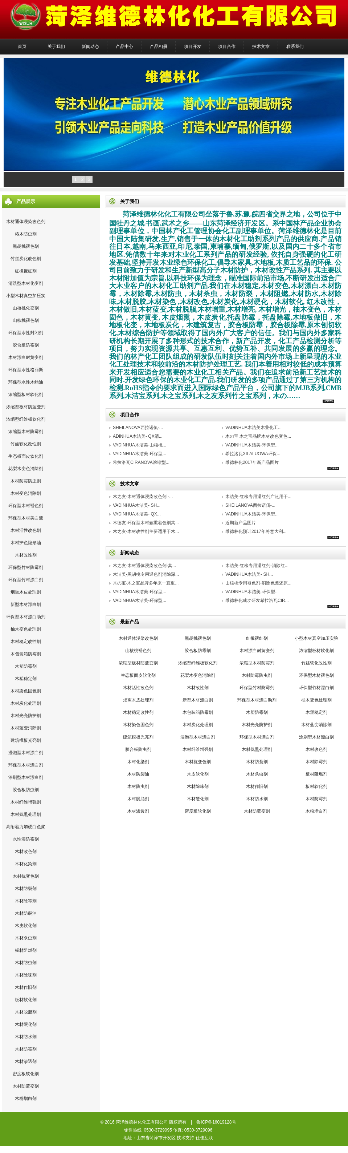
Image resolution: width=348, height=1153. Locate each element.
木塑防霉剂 (26, 666)
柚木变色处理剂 (26, 629)
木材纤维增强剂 (26, 802)
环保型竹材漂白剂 (25, 579)
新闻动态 (90, 46)
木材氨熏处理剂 (26, 814)
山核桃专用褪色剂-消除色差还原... (258, 583)
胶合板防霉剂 (26, 345)
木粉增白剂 (26, 1098)
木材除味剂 (26, 975)
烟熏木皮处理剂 (26, 592)
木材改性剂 (26, 555)
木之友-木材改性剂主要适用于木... (146, 531)
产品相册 (158, 46)
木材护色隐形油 (26, 542)
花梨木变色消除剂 (25, 468)
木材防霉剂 (26, 1049)
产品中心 (124, 46)
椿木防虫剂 (26, 233)
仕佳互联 (204, 1137)
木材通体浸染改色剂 (25, 221)
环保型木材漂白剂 (25, 765)
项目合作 (227, 46)
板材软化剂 (26, 999)
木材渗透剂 (26, 1061)
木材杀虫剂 (26, 937)
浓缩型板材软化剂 (25, 394)
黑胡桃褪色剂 (26, 246)
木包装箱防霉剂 (26, 653)
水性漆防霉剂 (26, 839)
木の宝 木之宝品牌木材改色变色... (258, 436)
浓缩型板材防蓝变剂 (25, 406)
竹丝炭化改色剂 (26, 258)
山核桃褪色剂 (26, 320)
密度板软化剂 (26, 1073)
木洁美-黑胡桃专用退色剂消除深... (146, 574)
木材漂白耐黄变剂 (25, 357)
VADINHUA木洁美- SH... (136, 505)
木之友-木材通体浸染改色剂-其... (144, 565)
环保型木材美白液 (25, 518)
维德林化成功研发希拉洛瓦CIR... (257, 600)
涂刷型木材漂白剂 (25, 777)
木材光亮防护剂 (26, 715)
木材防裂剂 (26, 888)
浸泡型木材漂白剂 (25, 752)
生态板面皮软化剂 (25, 456)
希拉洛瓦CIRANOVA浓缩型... (141, 462)
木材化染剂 (26, 863)
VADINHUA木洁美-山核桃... (139, 445)
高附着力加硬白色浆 (25, 826)
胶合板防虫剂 (26, 789)
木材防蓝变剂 (26, 1086)
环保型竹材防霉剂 (25, 567)
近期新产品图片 (240, 522)
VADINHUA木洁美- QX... (137, 514)
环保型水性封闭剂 (25, 332)
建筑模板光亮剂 (26, 740)
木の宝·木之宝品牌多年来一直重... (146, 583)
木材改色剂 (26, 851)
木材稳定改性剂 (26, 641)
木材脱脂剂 (26, 1012)
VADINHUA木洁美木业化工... (253, 427)
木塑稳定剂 (26, 678)
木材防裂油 (26, 913)
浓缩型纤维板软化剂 (25, 419)
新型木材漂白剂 (26, 604)
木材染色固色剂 (26, 690)
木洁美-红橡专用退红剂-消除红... (256, 565)
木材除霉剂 (26, 900)
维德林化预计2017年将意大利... (256, 531)
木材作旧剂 (26, 987)
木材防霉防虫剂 (26, 481)
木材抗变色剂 (26, 876)
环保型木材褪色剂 (25, 505)
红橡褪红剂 (26, 271)
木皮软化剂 (26, 925)
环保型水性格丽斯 (25, 369)
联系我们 (295, 46)
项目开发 (192, 46)
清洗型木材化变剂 (25, 283)
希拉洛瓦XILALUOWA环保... (253, 453)
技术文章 (261, 46)
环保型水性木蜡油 (25, 382)
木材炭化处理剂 (26, 703)
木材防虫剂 (26, 962)
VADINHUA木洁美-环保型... (252, 445)
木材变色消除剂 (26, 493)
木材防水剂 (26, 1036)
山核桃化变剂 (26, 308)
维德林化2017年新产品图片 (252, 462)
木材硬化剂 (26, 1024)
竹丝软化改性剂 (26, 443)
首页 (22, 46)
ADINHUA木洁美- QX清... (138, 436)
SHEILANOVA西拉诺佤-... (138, 427)
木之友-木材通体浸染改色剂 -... (143, 496)
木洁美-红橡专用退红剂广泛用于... (258, 496)
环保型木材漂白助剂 (25, 616)
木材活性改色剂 (26, 530)
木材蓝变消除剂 (26, 728)
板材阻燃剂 (26, 950)
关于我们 (56, 46)
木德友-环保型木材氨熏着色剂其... (146, 522)
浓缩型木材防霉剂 (25, 431)
